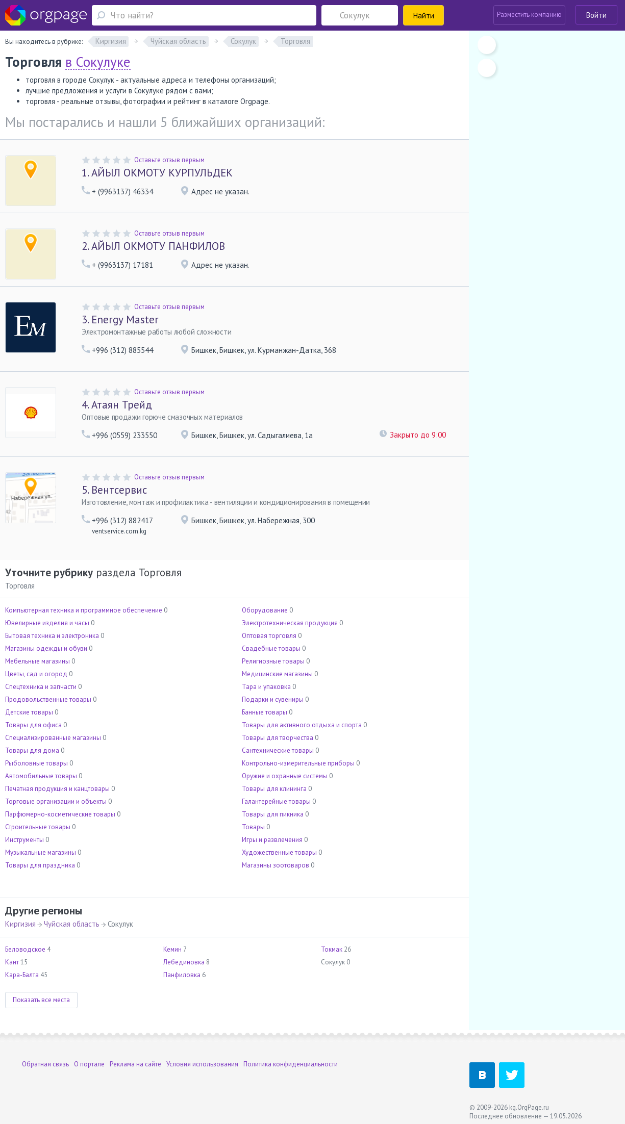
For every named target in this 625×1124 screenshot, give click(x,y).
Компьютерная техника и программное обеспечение (83, 610)
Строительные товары (37, 827)
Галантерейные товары (276, 801)
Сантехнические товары (278, 750)
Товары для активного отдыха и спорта (302, 725)
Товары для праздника (40, 865)
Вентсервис (114, 490)
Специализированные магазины (53, 737)
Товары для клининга (274, 788)
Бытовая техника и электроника (52, 635)
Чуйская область (71, 924)
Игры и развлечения (272, 839)
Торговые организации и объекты (56, 801)
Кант (12, 962)
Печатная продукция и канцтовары (57, 788)
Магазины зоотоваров (275, 865)
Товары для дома (32, 750)
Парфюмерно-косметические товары (60, 814)
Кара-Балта (22, 974)
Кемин (172, 949)
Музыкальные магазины (40, 852)
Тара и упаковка (266, 686)
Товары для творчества (277, 737)
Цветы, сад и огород (36, 674)
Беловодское (25, 949)
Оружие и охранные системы (285, 776)
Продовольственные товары (48, 699)
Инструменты (24, 839)
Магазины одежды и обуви (46, 648)
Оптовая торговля (269, 635)
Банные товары (264, 712)
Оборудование (265, 610)
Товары (253, 827)
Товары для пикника (273, 814)
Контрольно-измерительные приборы (298, 763)
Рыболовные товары (36, 763)
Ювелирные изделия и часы (47, 623)
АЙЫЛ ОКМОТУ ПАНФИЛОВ (153, 246)
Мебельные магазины (37, 661)
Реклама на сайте (135, 1064)
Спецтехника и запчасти (41, 686)
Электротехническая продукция (290, 623)
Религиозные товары (273, 661)
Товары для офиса (33, 725)
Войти (596, 15)
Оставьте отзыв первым (169, 160)
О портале (89, 1064)
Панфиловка (182, 974)
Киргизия (20, 924)
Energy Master (120, 319)
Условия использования (202, 1064)
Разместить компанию (529, 14)
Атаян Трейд (117, 405)
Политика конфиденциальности (290, 1064)
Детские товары (29, 712)
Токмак (331, 949)
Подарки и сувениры (273, 699)
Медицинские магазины (277, 674)
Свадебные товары (271, 648)
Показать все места (41, 999)
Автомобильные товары (41, 776)
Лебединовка (184, 962)
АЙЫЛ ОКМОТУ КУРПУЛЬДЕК (157, 173)
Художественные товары (279, 852)
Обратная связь (45, 1064)
